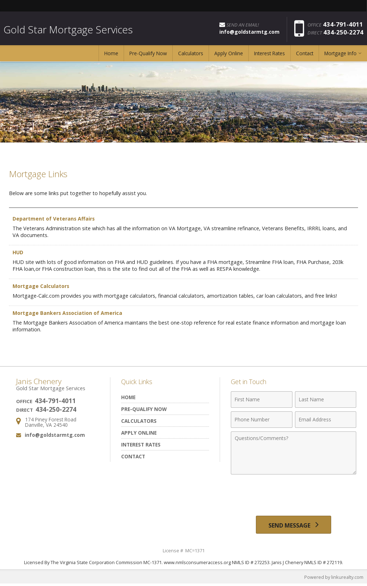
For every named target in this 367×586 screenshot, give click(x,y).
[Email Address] (325, 419)
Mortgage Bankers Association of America (69, 312)
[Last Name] (325, 399)
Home (111, 55)
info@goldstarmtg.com (55, 434)
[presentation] (293, 496)
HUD (18, 252)
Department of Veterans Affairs (54, 218)
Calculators (190, 55)
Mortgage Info (340, 55)
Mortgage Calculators (41, 286)
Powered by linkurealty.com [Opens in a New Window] (333, 579)
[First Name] (261, 399)
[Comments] (293, 452)
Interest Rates (269, 55)
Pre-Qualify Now (148, 55)
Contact (304, 55)
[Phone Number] (261, 419)
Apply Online (228, 55)
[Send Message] (293, 526)
